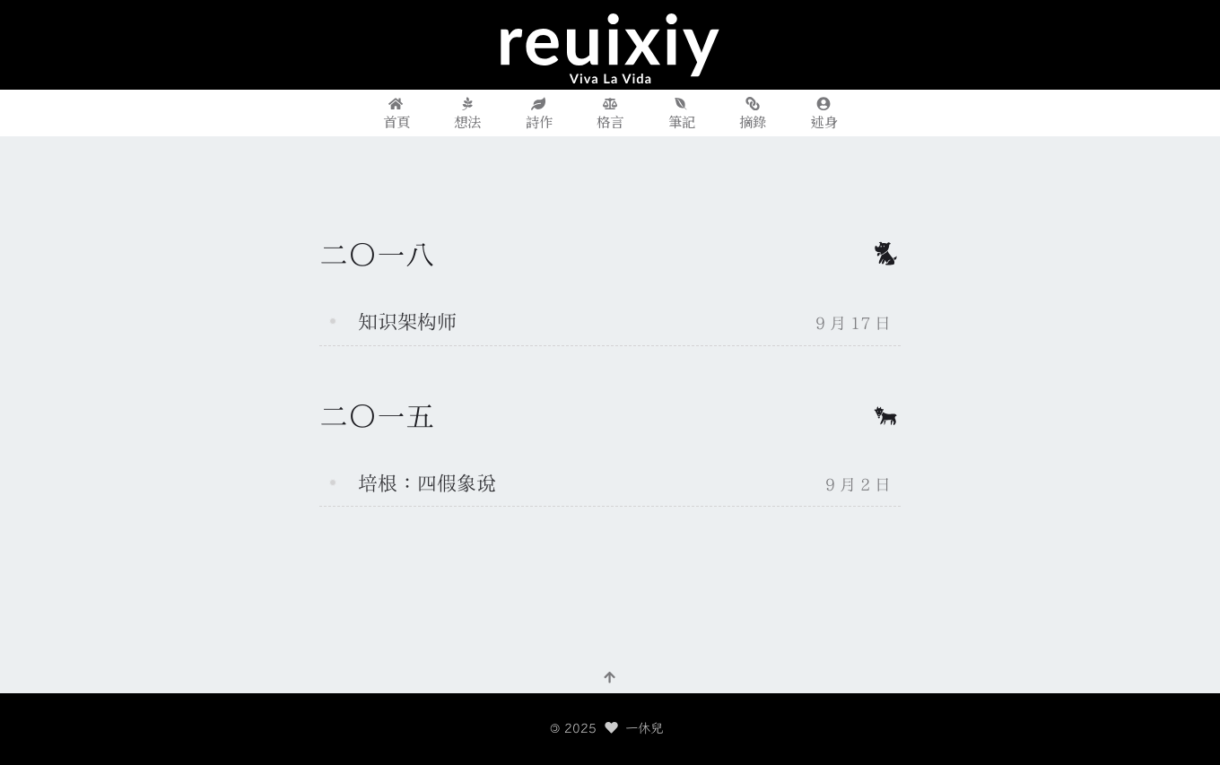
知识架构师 (407, 322)
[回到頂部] (610, 676)
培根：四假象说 (427, 483)
